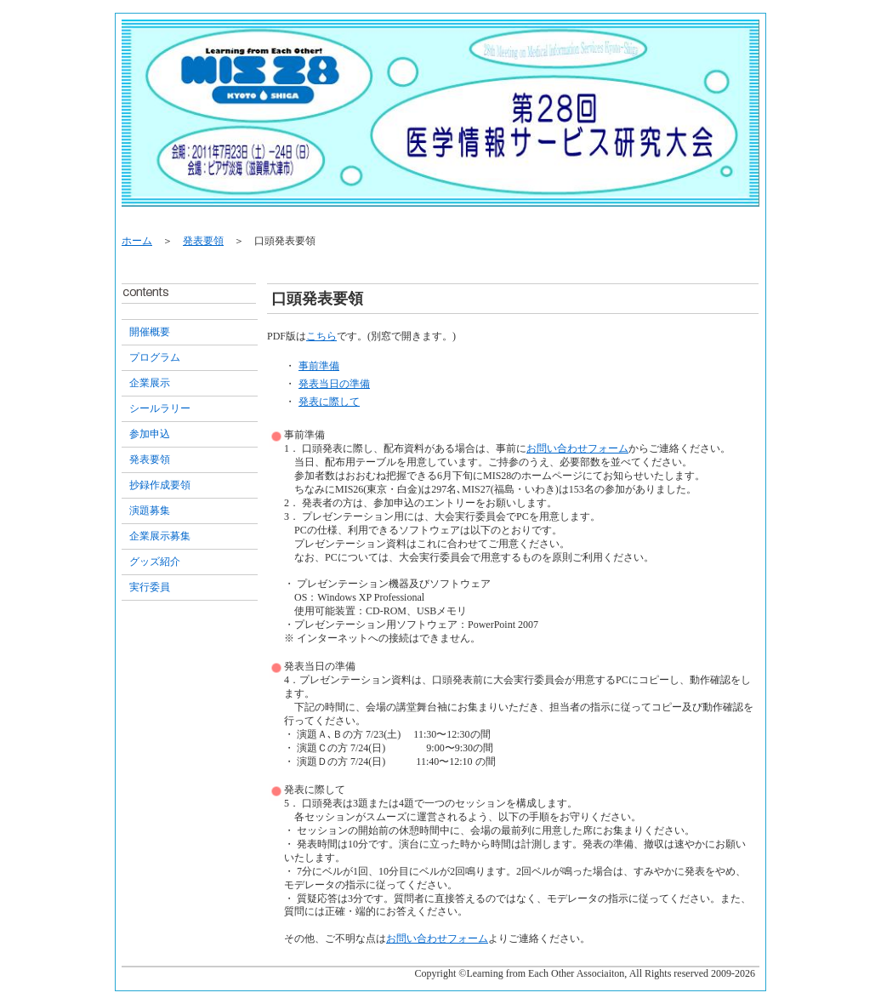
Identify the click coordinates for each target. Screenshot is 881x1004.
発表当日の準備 (334, 384)
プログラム (154, 357)
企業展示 (149, 383)
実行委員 (149, 587)
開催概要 (149, 332)
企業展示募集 (159, 536)
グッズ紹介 (154, 562)
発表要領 (203, 241)
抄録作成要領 (159, 485)
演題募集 (149, 510)
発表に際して (329, 402)
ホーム (137, 241)
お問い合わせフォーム (577, 448)
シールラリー (159, 408)
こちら (321, 336)
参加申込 (149, 434)
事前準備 (318, 366)
